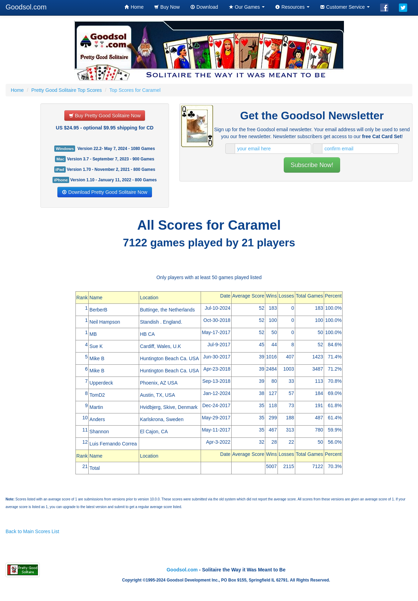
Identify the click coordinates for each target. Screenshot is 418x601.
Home (134, 7)
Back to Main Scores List (32, 531)
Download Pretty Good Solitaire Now (104, 192)
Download (204, 7)
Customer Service (345, 7)
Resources (292, 7)
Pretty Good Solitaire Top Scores (66, 90)
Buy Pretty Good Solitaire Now (105, 115)
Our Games (246, 7)
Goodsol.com (182, 569)
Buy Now (167, 7)
